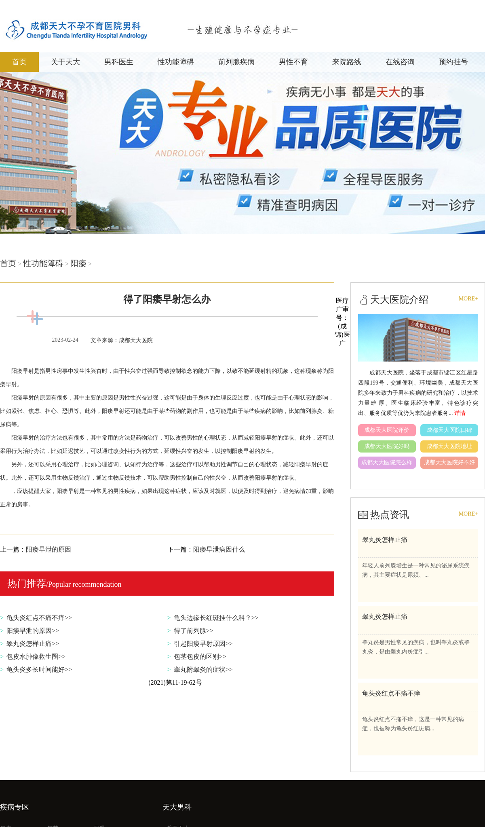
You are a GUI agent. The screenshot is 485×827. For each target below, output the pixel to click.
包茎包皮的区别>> (200, 656)
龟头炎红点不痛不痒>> (39, 617)
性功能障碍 (176, 62)
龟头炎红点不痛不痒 (391, 693)
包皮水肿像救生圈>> (35, 656)
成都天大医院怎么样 (386, 462)
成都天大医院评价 (386, 430)
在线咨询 (400, 62)
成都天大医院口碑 (449, 430)
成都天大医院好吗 (386, 446)
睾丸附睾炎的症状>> (203, 669)
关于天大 (65, 62)
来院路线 (346, 62)
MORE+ (468, 299)
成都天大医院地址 (449, 446)
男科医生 (118, 62)
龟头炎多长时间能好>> (39, 669)
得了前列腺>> (193, 630)
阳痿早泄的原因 (48, 549)
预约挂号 (453, 62)
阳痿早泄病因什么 (219, 549)
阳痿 (78, 263)
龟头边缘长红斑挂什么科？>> (216, 617)
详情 (460, 413)
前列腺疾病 (236, 62)
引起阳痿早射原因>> (203, 643)
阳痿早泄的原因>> (32, 630)
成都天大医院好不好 (449, 462)
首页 (19, 62)
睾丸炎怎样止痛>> (32, 643)
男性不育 (293, 62)
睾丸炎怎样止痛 (384, 539)
